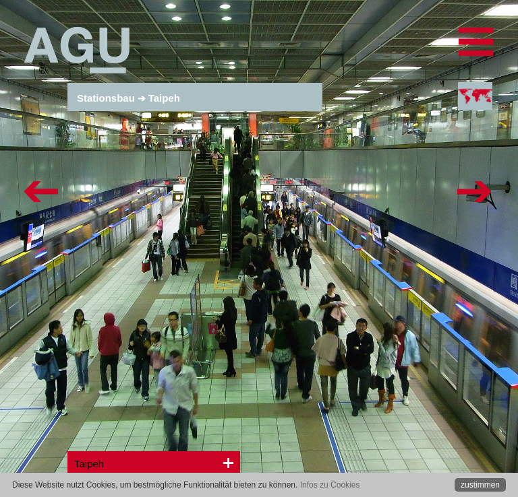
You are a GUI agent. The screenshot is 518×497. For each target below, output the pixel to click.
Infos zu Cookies (330, 485)
